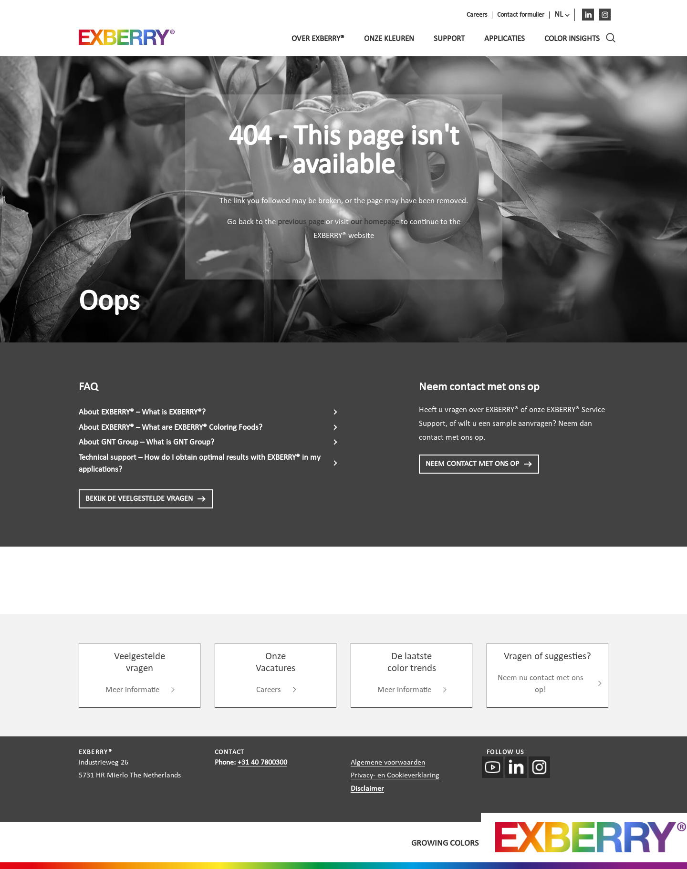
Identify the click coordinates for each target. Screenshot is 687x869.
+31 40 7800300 (262, 762)
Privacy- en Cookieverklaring (395, 775)
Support (449, 39)
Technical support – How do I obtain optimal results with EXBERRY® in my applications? (200, 464)
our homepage (375, 222)
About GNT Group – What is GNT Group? (146, 442)
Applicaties (504, 39)
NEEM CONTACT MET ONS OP (479, 464)
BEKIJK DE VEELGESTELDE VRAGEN (145, 499)
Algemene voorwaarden (388, 762)
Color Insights (572, 39)
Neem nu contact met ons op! (540, 684)
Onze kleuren (389, 39)
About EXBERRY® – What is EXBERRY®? (142, 412)
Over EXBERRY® (317, 39)
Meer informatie (132, 690)
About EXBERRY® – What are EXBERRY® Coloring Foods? (170, 428)
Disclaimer (367, 789)
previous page (301, 222)
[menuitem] (562, 15)
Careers (268, 690)
